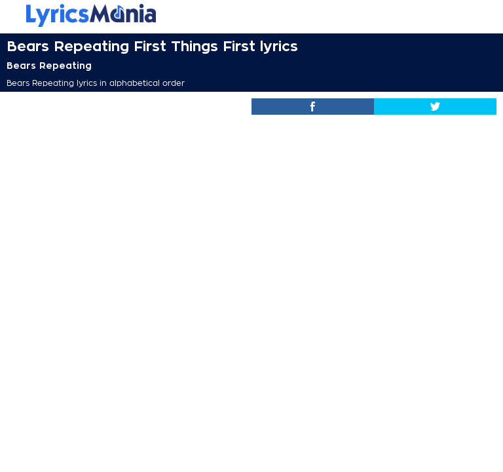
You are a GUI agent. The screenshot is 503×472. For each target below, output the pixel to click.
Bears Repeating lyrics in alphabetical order (96, 83)
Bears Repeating (49, 65)
